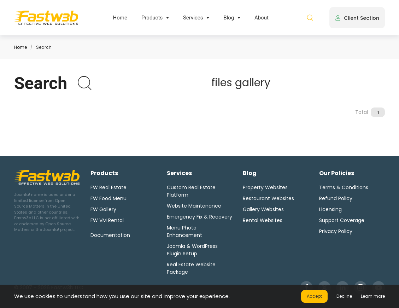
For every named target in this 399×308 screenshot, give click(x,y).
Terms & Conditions (343, 187)
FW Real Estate (108, 187)
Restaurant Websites (268, 198)
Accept (314, 296)
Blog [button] (228, 17)
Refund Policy (335, 198)
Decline (344, 296)
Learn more (373, 296)
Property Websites (265, 187)
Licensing (330, 209)
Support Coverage (341, 220)
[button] (310, 18)
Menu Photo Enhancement (184, 231)
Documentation (110, 235)
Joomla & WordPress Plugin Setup (192, 250)
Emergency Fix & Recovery (199, 216)
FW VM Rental (107, 220)
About (261, 17)
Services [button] (193, 17)
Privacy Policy (335, 231)
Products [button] (152, 17)
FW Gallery (103, 209)
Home (120, 17)
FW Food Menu (108, 198)
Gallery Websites (263, 209)
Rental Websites (262, 220)
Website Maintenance (194, 205)
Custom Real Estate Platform (191, 191)
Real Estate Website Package (191, 268)
